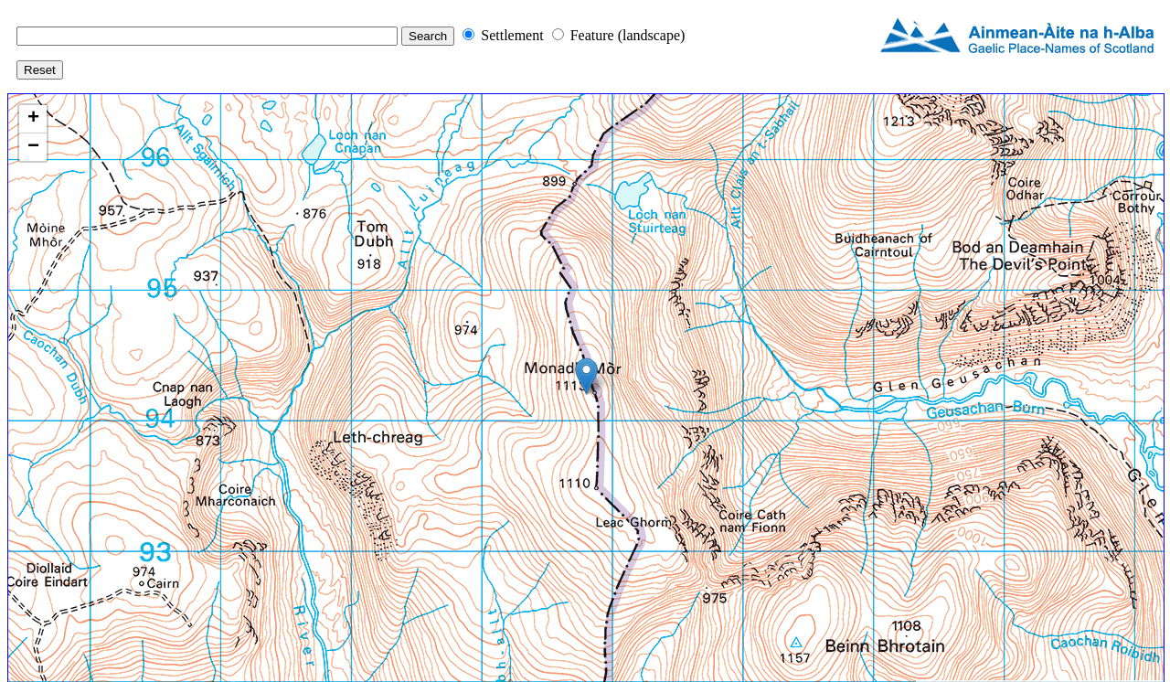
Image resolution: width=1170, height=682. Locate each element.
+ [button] (33, 119)
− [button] (33, 147)
